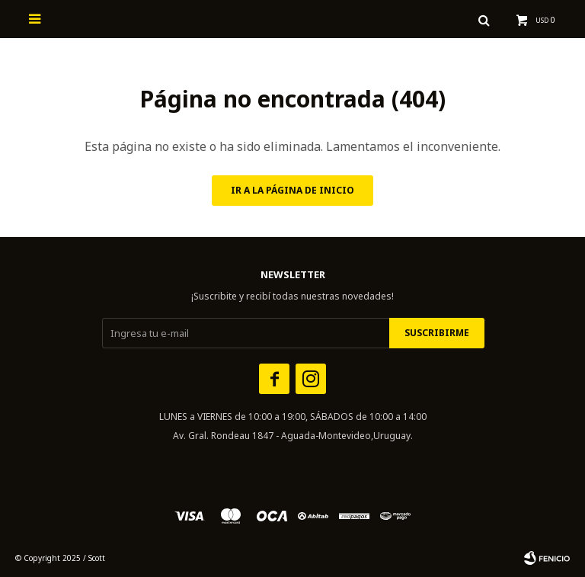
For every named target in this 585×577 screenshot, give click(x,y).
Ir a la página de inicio (292, 190)
